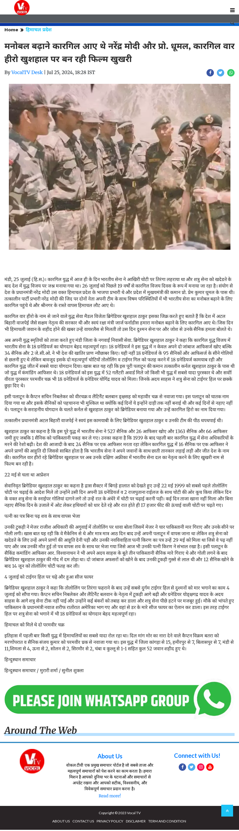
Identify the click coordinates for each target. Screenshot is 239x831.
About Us (109, 757)
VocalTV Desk (27, 73)
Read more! (110, 797)
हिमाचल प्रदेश (39, 31)
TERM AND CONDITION (167, 822)
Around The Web (40, 732)
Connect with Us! (197, 756)
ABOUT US (61, 822)
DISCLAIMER (136, 822)
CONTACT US (83, 822)
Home (11, 31)
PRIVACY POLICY (110, 822)
